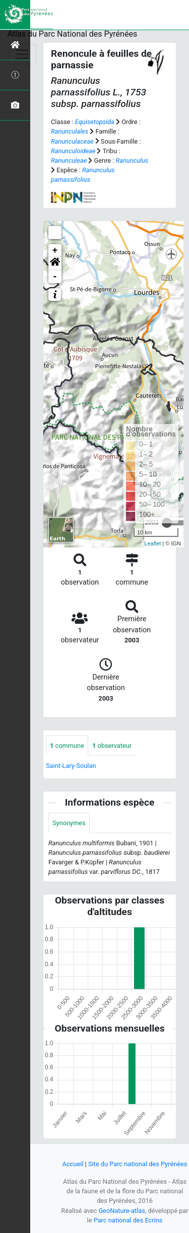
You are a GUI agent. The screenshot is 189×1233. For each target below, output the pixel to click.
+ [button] (55, 251)
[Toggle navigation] (22, 54)
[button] (54, 263)
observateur (112, 745)
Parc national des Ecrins (128, 1220)
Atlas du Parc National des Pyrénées (73, 34)
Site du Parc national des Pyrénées (137, 1164)
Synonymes (69, 823)
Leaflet (152, 543)
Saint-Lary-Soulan (71, 765)
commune (67, 745)
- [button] (55, 277)
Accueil (73, 1164)
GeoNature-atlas (121, 1210)
